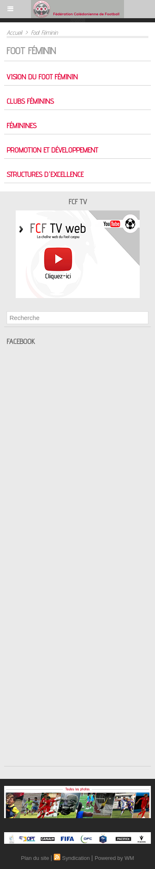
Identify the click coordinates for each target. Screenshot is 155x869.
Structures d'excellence (45, 174)
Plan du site (35, 858)
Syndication (76, 858)
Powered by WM (114, 858)
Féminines (21, 125)
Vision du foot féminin (42, 76)
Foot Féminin (44, 32)
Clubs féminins (30, 101)
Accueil (14, 32)
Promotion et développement (52, 150)
